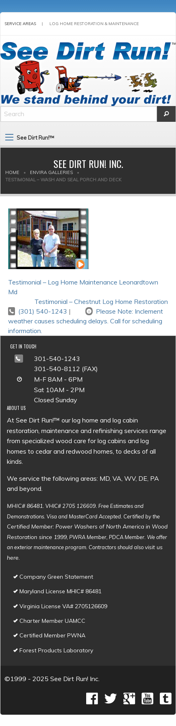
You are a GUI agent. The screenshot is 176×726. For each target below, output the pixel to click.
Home (12, 172)
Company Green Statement (53, 576)
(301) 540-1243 (42, 311)
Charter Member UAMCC (49, 620)
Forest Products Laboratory (53, 650)
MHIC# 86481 (25, 505)
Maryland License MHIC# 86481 (57, 591)
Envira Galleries (51, 172)
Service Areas (20, 24)
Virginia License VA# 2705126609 (60, 606)
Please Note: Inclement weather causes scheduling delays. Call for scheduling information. (85, 321)
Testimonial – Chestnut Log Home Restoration (101, 301)
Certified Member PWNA (49, 635)
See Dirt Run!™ (35, 137)
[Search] (78, 114)
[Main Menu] (9, 137)
